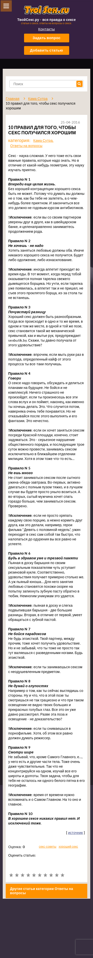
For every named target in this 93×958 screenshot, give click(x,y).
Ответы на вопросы (26, 146)
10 (62, 875)
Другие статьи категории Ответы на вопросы (41, 890)
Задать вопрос (46, 37)
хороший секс (68, 846)
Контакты (46, 29)
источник (75, 832)
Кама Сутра (43, 140)
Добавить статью (46, 50)
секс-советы (48, 846)
